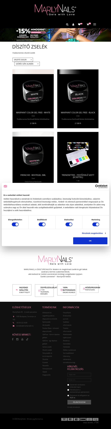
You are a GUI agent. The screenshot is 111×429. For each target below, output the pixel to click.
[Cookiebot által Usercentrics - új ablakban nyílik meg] (97, 186)
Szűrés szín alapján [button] (27, 64)
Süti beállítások (68, 353)
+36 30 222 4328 (21, 322)
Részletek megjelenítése (92, 233)
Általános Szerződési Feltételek (67, 343)
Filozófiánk (67, 312)
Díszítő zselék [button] (22, 59)
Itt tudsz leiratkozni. (73, 407)
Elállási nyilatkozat (69, 350)
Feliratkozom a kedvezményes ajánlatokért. (78, 390)
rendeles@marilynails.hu (25, 325)
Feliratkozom (79, 402)
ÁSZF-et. (73, 397)
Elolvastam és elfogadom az (78, 396)
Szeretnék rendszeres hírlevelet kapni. (76, 385)
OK (90, 241)
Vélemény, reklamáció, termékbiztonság (69, 359)
